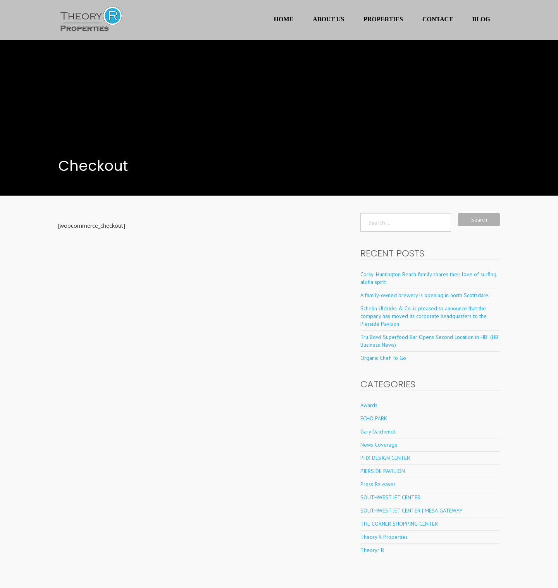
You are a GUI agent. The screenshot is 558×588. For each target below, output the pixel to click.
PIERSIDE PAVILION (382, 471)
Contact (437, 19)
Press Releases (378, 484)
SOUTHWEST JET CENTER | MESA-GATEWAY (411, 510)
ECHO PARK (373, 418)
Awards (368, 405)
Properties (383, 19)
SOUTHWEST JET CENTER (390, 497)
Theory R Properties (384, 536)
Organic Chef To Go (383, 357)
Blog (481, 19)
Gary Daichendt (377, 431)
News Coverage (379, 444)
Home (284, 19)
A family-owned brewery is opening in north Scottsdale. (424, 295)
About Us (328, 19)
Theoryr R (372, 550)
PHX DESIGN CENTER (385, 457)
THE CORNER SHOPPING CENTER (399, 523)
